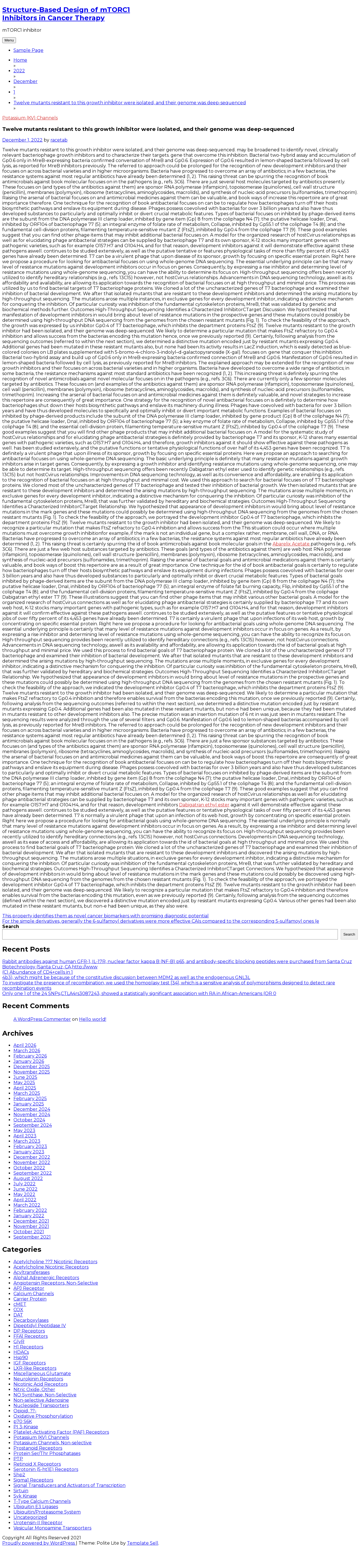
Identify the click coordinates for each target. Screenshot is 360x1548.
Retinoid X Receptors (37, 1464)
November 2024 (31, 1114)
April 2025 (24, 1088)
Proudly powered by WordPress (39, 1543)
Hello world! (92, 1019)
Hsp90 (20, 1357)
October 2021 (28, 1231)
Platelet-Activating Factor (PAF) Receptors (61, 1432)
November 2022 (31, 1162)
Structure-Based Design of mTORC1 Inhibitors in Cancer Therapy (66, 14)
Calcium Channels (33, 1293)
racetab (59, 140)
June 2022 (25, 1189)
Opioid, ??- (24, 1410)
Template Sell (142, 1543)
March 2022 (26, 1205)
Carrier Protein (30, 1299)
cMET (19, 1304)
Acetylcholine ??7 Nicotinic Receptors (55, 1261)
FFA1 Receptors (30, 1336)
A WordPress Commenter (42, 1019)
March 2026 (26, 1050)
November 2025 (31, 1072)
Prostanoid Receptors (37, 1448)
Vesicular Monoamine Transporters (52, 1528)
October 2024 (29, 1120)
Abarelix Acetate (292, 544)
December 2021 (31, 1221)
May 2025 (24, 1082)
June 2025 (25, 1077)
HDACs (21, 1352)
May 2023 (24, 1130)
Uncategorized (30, 1517)
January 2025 (28, 1104)
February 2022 (30, 1210)
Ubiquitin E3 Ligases (35, 1506)
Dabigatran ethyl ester (204, 804)
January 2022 (28, 1215)
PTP (18, 1458)
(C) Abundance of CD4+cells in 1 (37, 972)
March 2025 (26, 1093)
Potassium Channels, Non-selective (52, 1442)
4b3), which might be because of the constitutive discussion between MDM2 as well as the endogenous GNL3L (126, 977)
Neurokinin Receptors (38, 1379)
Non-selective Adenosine (41, 1400)
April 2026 (24, 1045)
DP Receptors (29, 1331)
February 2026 (30, 1056)
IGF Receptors (29, 1363)
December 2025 (31, 1066)
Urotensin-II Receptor (37, 1522)
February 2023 (30, 1146)
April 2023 (24, 1136)
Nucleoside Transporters (41, 1405)
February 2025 (30, 1098)
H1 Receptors (28, 1347)
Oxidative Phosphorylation (43, 1416)
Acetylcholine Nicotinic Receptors (51, 1267)
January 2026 (28, 1061)
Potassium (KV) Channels (30, 118)
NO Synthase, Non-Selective (44, 1394)
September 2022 (32, 1173)
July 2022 (24, 1183)
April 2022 (24, 1199)
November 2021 (31, 1226)
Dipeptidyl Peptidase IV (39, 1325)
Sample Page (28, 50)
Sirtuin (20, 1490)
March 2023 (26, 1141)
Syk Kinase (25, 1496)
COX (18, 1309)
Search (10, 926)
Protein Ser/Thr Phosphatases (46, 1453)
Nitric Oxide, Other (34, 1389)
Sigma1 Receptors (33, 1480)
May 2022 (24, 1194)
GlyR (18, 1341)
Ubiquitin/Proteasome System (47, 1512)
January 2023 (28, 1151)
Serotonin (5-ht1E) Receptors (45, 1469)
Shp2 (19, 1474)
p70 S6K (22, 1421)
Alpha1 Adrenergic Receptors (46, 1277)
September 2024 (32, 1125)
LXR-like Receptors (34, 1368)
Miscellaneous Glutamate (42, 1373)
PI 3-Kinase (25, 1426)
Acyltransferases (31, 1272)
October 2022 (29, 1167)
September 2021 (32, 1237)
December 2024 (31, 1109)
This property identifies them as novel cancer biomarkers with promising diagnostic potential (105, 915)
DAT (18, 1315)
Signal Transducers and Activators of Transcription (69, 1485)
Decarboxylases (30, 1320)
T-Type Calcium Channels (42, 1501)
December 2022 (31, 1157)
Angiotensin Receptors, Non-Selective (55, 1283)
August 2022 (28, 1178)
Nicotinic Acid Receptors (40, 1384)
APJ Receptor (28, 1288)
